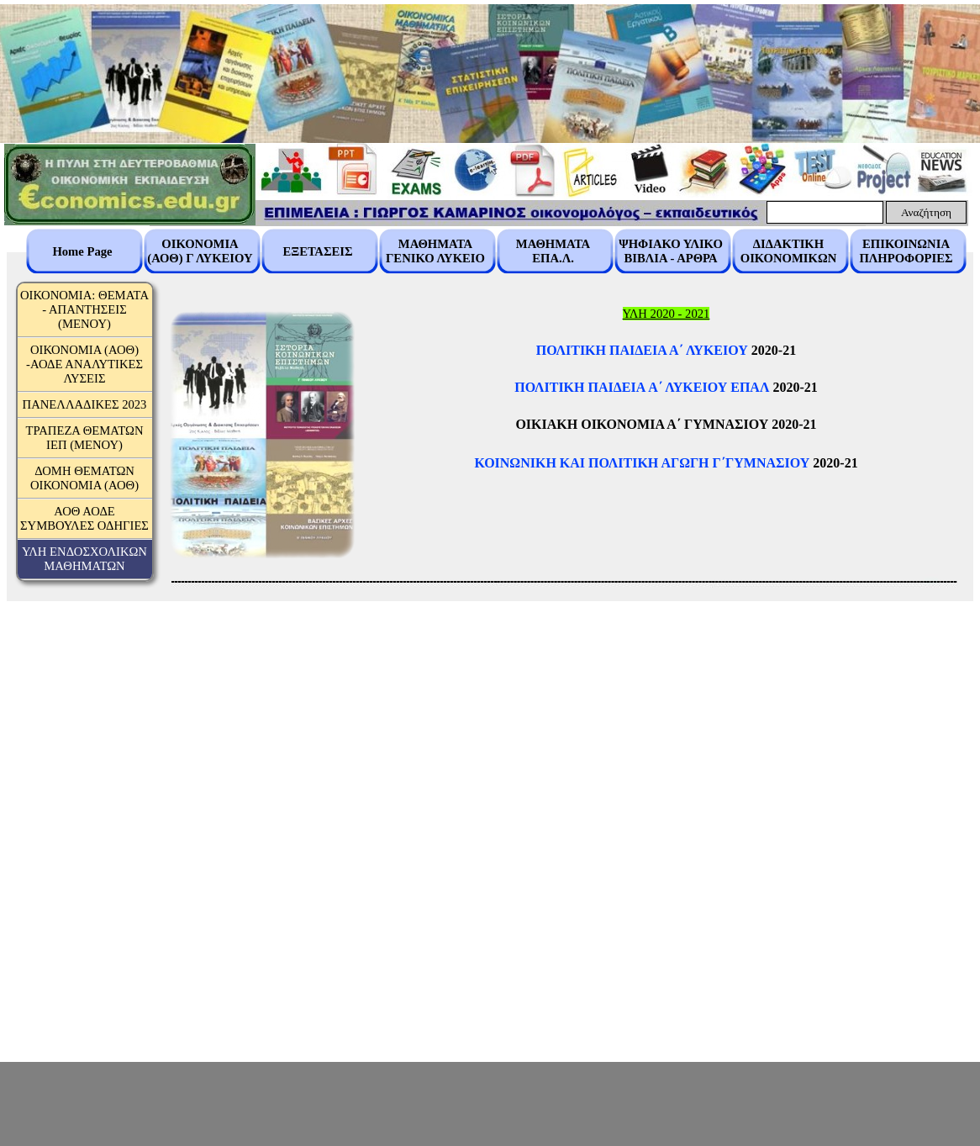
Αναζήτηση (926, 212)
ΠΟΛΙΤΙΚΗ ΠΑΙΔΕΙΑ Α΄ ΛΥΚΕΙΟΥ (642, 350)
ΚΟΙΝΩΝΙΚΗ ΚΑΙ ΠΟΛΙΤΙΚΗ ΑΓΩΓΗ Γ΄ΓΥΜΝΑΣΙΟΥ (641, 463)
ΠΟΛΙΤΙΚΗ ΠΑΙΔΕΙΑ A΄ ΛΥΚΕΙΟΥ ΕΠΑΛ (641, 387)
